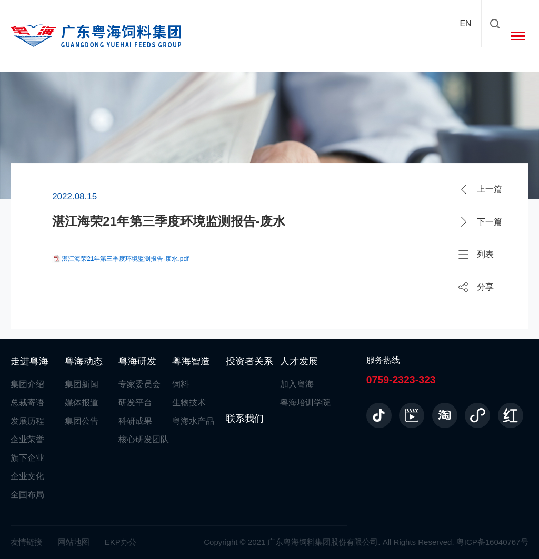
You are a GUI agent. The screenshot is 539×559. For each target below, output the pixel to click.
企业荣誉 (27, 439)
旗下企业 (27, 457)
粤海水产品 (193, 420)
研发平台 (135, 402)
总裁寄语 (27, 402)
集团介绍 (27, 384)
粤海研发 (137, 361)
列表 (485, 254)
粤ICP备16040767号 (492, 541)
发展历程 (27, 420)
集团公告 (81, 420)
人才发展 (299, 361)
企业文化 (27, 476)
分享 (485, 286)
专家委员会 (139, 384)
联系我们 (245, 418)
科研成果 (135, 420)
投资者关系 (249, 361)
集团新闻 (81, 384)
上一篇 (489, 189)
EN (465, 23)
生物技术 (189, 402)
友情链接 (26, 541)
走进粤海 (29, 361)
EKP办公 (120, 541)
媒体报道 (81, 402)
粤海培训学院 (305, 402)
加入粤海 (297, 384)
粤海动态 (84, 361)
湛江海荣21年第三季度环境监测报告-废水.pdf (125, 258)
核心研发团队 (143, 439)
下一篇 (489, 221)
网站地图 (73, 541)
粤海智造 (191, 361)
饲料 (180, 384)
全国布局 (27, 494)
